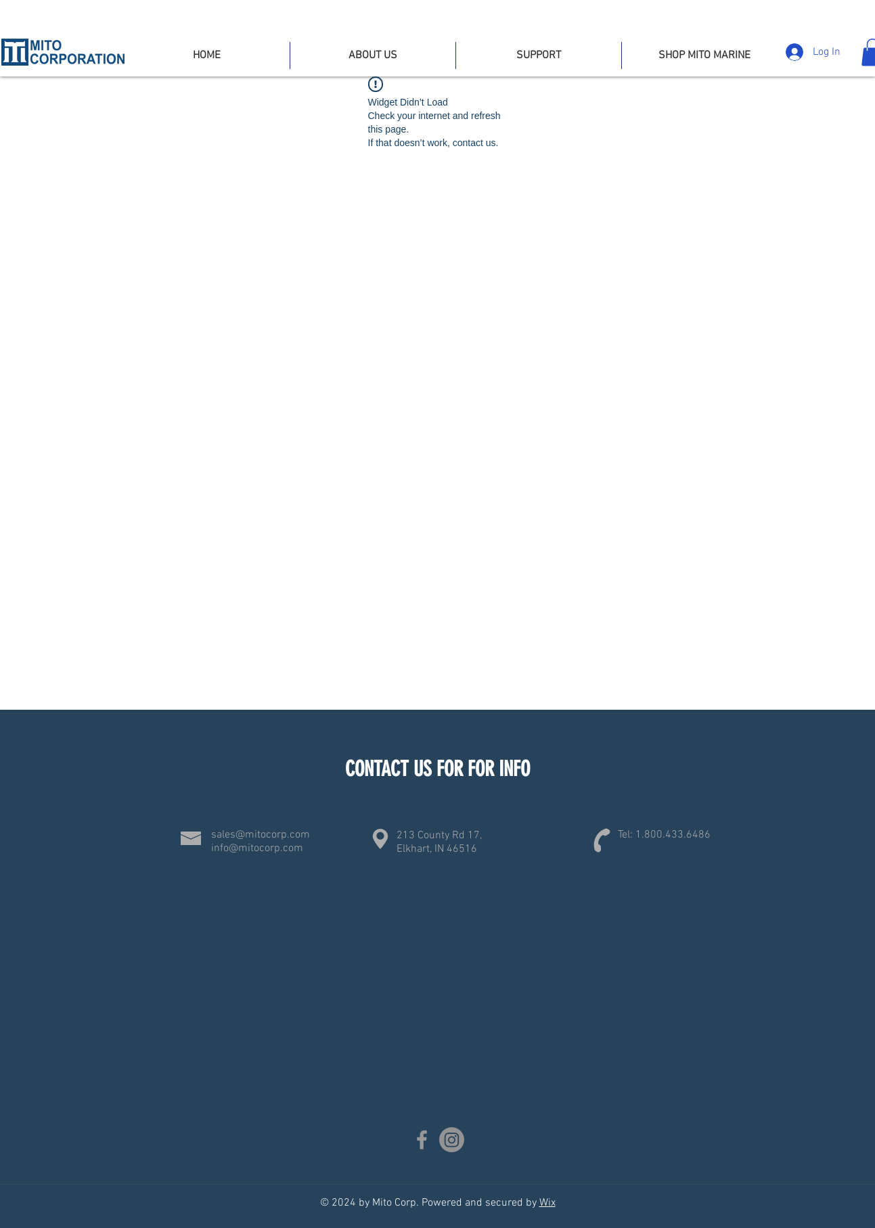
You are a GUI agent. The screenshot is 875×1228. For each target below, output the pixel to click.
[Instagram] (451, 1139)
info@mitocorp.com (257, 848)
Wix (547, 1203)
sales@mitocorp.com (260, 835)
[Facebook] (421, 1139)
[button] (538, 55)
